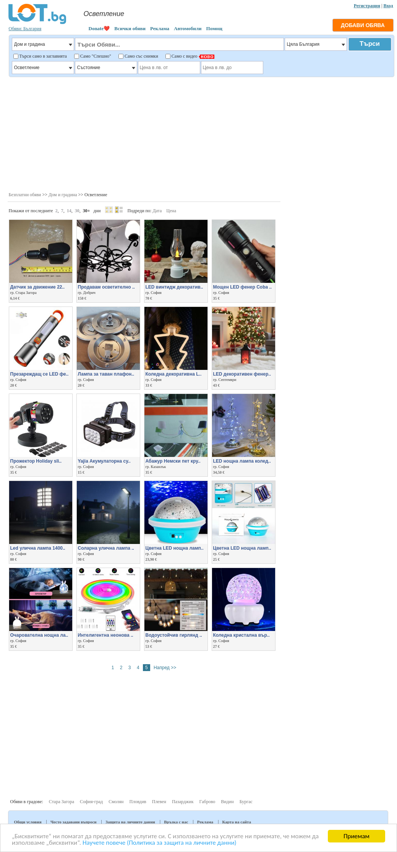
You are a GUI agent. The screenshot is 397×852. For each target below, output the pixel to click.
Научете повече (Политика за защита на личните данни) (160, 843)
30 (77, 210)
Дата (157, 210)
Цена (171, 210)
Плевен (159, 801)
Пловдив (138, 801)
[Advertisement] (201, 133)
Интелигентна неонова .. (105, 635)
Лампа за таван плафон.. (106, 374)
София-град (91, 801)
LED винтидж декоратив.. (174, 287)
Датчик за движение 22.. (37, 287)
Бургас (246, 801)
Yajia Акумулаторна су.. (104, 461)
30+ (86, 210)
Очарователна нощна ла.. (39, 635)
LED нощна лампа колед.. (242, 461)
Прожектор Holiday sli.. (36, 461)
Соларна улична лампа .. (106, 548)
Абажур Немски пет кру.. (173, 461)
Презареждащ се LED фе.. (39, 374)
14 (69, 210)
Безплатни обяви (25, 194)
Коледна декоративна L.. (174, 374)
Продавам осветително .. (106, 287)
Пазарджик (183, 801)
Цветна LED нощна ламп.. (175, 548)
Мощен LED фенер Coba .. (242, 287)
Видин (227, 801)
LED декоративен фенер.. (242, 374)
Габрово (207, 801)
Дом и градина (63, 194)
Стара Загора (61, 801)
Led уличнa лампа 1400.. (37, 548)
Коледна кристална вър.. (241, 635)
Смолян (116, 801)
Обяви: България (25, 28)
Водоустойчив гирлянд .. (174, 635)
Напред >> (165, 667)
